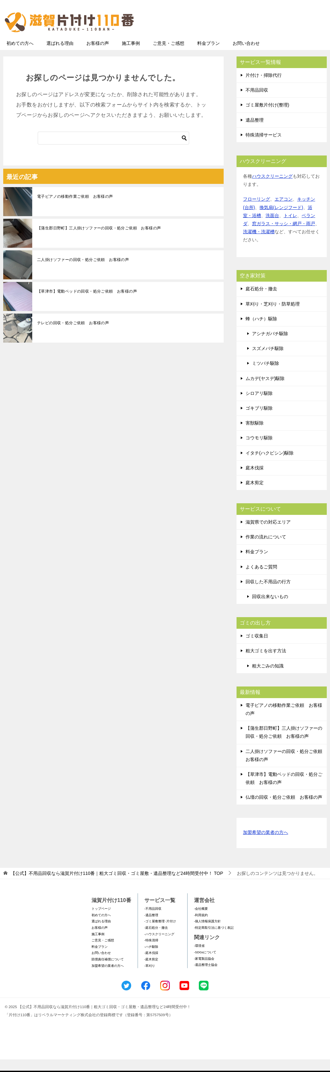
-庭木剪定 (151, 972)
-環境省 (199, 958)
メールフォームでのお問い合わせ (267, 37)
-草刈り (149, 978)
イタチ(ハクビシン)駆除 (270, 465)
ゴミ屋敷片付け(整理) (267, 117)
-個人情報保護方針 (207, 934)
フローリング (256, 211)
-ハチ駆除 (151, 959)
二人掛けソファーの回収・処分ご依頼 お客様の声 (83, 272)
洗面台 (272, 228)
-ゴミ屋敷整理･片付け (160, 934)
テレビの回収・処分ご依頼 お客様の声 (73, 335)
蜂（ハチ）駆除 (261, 331)
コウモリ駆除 (259, 450)
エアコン (284, 211)
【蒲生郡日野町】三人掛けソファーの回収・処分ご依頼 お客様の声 (99, 240)
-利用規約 (201, 927)
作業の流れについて (266, 549)
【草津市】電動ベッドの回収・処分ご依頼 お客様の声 (87, 304)
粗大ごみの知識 (268, 678)
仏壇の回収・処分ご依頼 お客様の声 (284, 809)
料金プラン (208, 55)
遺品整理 (255, 132)
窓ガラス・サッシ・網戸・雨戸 (283, 236)
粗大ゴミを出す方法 (266, 663)
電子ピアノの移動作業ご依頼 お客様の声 (75, 209)
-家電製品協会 (204, 971)
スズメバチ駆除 (268, 361)
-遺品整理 (151, 927)
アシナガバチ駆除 (270, 346)
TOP (117, 885)
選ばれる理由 (59, 55)
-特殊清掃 (151, 953)
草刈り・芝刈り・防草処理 (273, 316)
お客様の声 (97, 55)
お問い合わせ (246, 55)
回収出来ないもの (270, 609)
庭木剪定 (255, 495)
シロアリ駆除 (259, 405)
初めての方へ (20, 55)
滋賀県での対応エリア (268, 534)
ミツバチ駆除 (265, 375)
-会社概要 (201, 921)
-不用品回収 (152, 921)
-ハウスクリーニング (159, 946)
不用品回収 (257, 102)
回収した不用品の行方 (268, 594)
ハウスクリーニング (272, 188)
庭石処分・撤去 (261, 301)
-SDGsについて (205, 965)
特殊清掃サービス (264, 147)
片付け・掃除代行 (264, 87)
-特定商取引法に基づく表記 (214, 940)
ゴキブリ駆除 (259, 420)
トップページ (101, 921)
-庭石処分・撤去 (156, 940)
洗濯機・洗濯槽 (259, 244)
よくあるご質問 (261, 579)
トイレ (290, 228)
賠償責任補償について (108, 972)
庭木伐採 (255, 480)
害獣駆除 (255, 435)
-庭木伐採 (151, 965)
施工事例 (131, 55)
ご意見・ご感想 (168, 55)
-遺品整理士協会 (206, 977)
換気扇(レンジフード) (281, 220)
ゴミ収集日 (257, 648)
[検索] (113, 150)
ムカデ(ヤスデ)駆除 (265, 391)
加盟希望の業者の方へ (265, 845)
